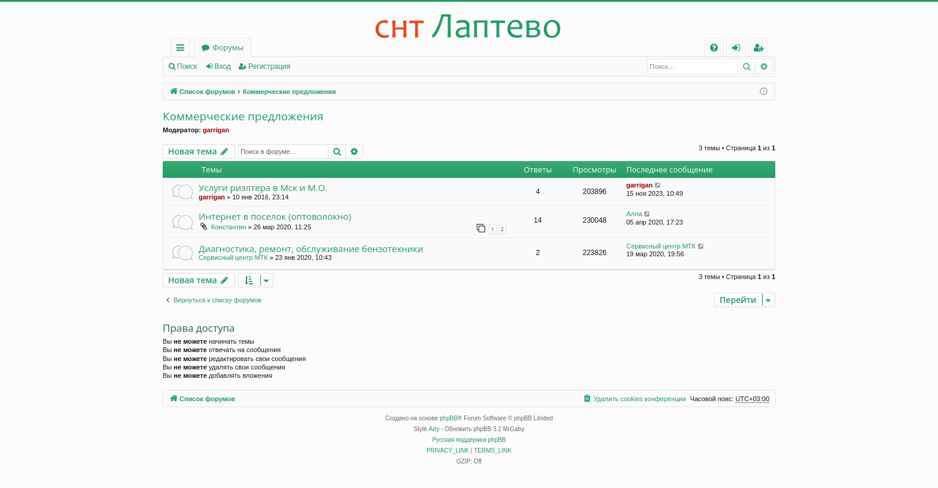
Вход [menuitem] (738, 49)
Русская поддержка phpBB (468, 440)
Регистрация (269, 66)
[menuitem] (714, 47)
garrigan (216, 130)
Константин (228, 227)
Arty (434, 429)
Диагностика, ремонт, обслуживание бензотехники (311, 248)
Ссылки (183, 49)
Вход (223, 66)
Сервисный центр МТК (233, 257)
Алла (634, 213)
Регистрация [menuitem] (761, 49)
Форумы (227, 47)
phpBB (449, 418)
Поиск (187, 66)
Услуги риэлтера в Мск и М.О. (263, 187)
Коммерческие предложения (243, 116)
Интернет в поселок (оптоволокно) (275, 216)
